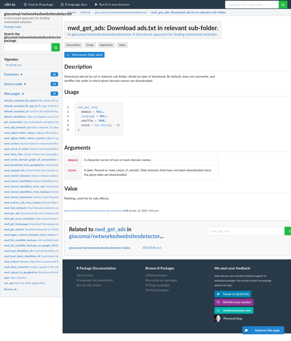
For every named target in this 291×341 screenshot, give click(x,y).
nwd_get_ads (87, 108)
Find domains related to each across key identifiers (45, 208)
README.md (13, 65)
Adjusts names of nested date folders (46, 138)
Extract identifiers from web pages (39, 181)
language (87, 117)
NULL (99, 112)
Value (122, 45)
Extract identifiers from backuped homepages (54, 191)
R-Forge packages (157, 284)
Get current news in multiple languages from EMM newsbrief (55, 218)
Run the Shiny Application (24, 283)
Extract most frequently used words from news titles (49, 197)
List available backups (33, 240)
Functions (11, 74)
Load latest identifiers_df (37, 256)
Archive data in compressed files (31, 143)
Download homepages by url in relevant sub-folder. (46, 224)
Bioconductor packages (161, 280)
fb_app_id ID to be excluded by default (44, 106)
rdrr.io (9, 4)
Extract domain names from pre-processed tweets (47, 175)
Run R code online (89, 284)
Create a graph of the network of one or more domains (48, 267)
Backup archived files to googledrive (42, 272)
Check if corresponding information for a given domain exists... (53, 148)
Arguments (106, 45)
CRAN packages (156, 275)
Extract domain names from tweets (51, 234)
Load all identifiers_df (31, 250)
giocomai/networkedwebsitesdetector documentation (93, 210)
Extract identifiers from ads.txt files (45, 186)
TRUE (101, 121)
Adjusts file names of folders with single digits (47, 132)
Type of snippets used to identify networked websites (47, 116)
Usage (90, 45)
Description (73, 45)
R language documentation (95, 280)
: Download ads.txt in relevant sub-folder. (188, 12)
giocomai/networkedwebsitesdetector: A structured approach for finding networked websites (144, 34)
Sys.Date (101, 125)
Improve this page (261, 330)
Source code (13, 84)
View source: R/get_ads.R (84, 54)
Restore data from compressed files (32, 261)
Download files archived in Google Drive (48, 165)
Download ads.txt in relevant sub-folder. (36, 213)
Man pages (12, 93)
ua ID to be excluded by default (35, 111)
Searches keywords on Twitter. (32, 229)
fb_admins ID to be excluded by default (44, 100)
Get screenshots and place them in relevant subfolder (45, 122)
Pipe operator (15, 277)
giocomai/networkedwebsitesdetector (114, 235)
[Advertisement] (255, 88)
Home (72, 12)
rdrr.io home (85, 275)
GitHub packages (157, 289)
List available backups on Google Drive (54, 245)
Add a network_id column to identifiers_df (42, 127)
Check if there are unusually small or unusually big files (46, 154)
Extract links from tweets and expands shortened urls (46, 170)
